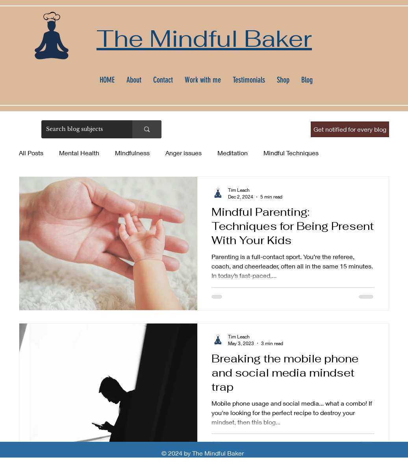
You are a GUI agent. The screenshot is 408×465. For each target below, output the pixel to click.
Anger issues (183, 152)
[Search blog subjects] (81, 129)
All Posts (31, 152)
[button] (350, 129)
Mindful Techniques (291, 152)
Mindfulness (132, 152)
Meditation (232, 152)
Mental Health (79, 152)
